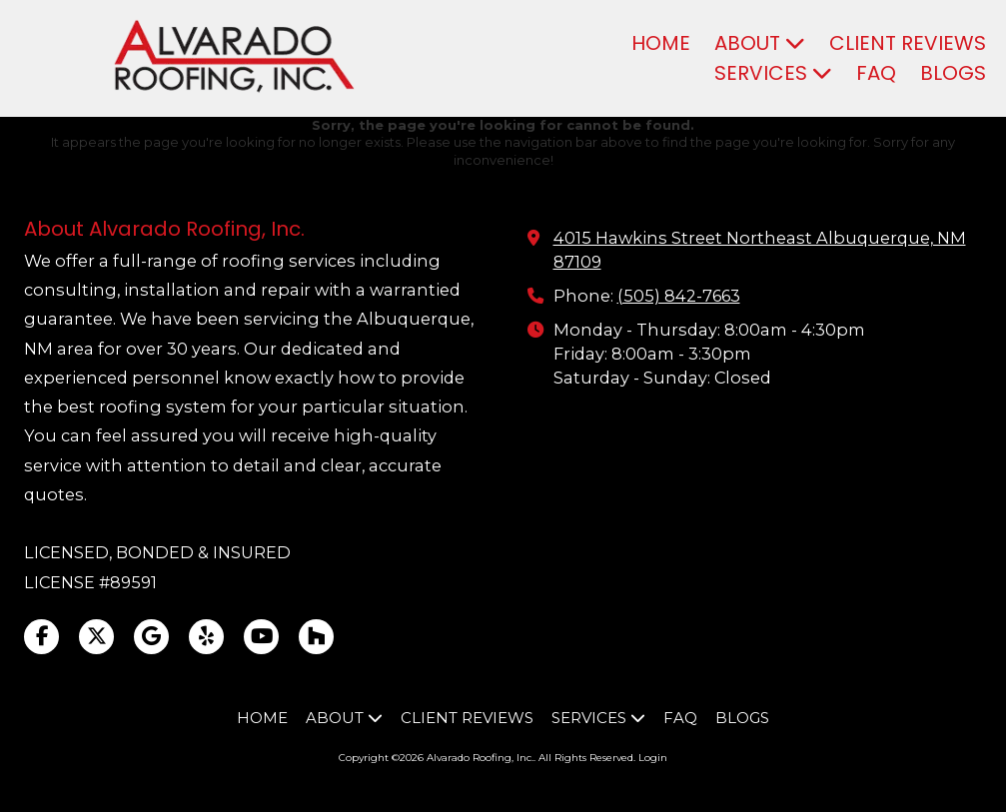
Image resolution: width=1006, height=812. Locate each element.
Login (652, 757)
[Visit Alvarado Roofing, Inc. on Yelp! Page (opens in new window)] (206, 636)
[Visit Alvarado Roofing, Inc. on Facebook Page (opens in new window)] (41, 636)
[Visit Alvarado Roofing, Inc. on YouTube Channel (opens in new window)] (261, 636)
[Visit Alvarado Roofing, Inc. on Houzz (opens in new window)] (316, 636)
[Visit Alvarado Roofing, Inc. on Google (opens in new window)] (151, 636)
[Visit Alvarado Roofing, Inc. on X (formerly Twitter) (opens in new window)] (96, 636)
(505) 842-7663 (678, 296)
